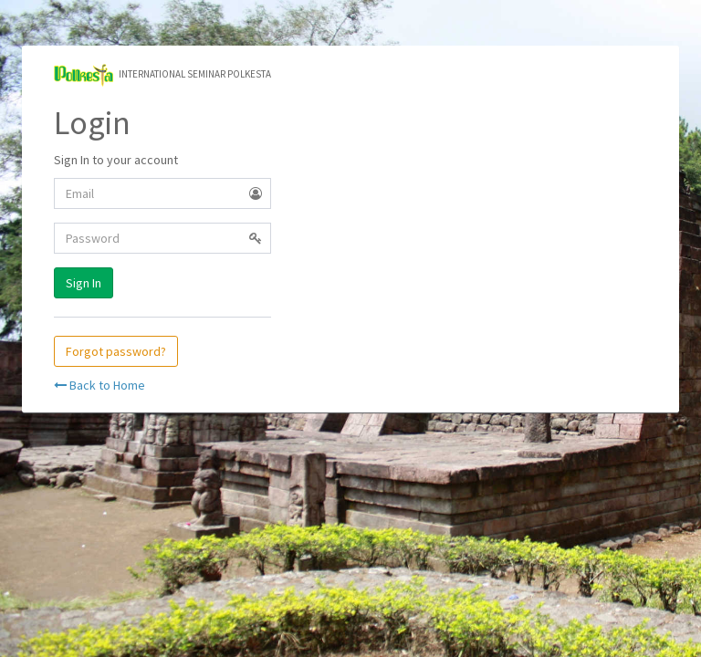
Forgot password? (116, 351)
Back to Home (99, 385)
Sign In (83, 283)
